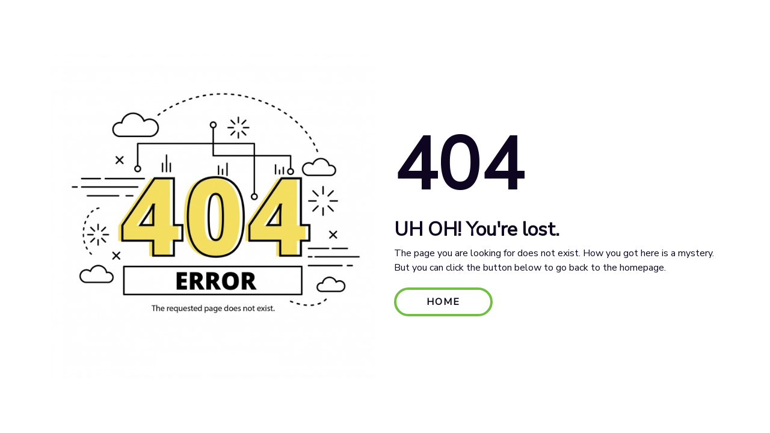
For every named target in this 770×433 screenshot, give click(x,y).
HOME (443, 302)
